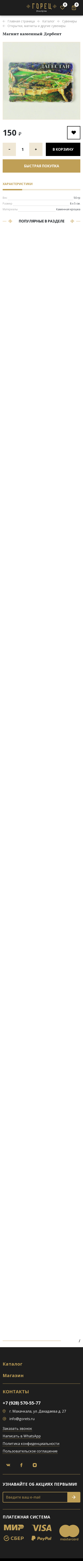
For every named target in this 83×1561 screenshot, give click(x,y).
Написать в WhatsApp (22, 1436)
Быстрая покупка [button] (41, 166)
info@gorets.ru (22, 1418)
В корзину (63, 149)
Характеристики (18, 184)
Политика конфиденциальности (31, 1443)
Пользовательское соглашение (30, 1451)
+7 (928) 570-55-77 (22, 1403)
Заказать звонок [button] (17, 1428)
